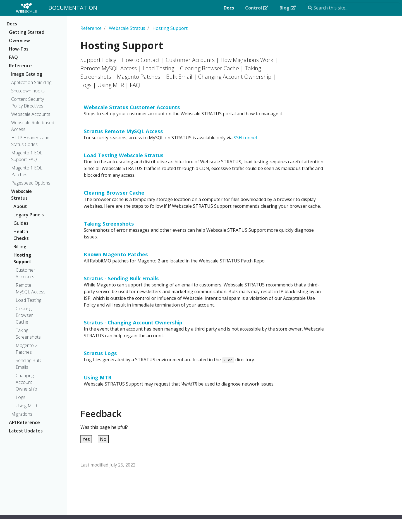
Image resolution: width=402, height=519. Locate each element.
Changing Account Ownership (26, 382)
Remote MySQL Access (31, 288)
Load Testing (28, 300)
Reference (20, 66)
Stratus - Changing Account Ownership (133, 322)
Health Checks (21, 234)
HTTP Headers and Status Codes (30, 141)
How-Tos (18, 49)
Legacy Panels (28, 215)
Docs (12, 24)
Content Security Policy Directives (27, 102)
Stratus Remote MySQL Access (123, 131)
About (20, 206)
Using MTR (26, 406)
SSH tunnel (245, 138)
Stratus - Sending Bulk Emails (121, 278)
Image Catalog (26, 74)
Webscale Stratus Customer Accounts (132, 107)
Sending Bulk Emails (28, 363)
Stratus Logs (100, 353)
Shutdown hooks (28, 91)
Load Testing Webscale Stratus (124, 155)
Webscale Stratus (21, 194)
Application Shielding (31, 82)
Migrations (21, 414)
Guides (20, 223)
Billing (19, 246)
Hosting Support (22, 258)
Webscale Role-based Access (32, 125)
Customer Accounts (25, 273)
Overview (19, 40)
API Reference (24, 422)
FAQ (13, 57)
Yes (86, 439)
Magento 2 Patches (26, 348)
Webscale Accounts (30, 114)
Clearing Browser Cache (24, 315)
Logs (20, 397)
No (103, 439)
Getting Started (26, 32)
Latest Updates (26, 431)
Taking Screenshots (28, 333)
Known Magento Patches (116, 254)
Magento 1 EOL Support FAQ (26, 156)
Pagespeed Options (30, 183)
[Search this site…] (353, 8)
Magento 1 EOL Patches (26, 171)
